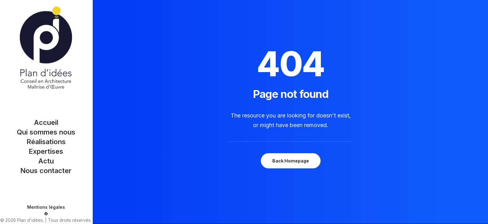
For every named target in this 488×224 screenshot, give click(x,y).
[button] (46, 214)
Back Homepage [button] (290, 160)
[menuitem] (46, 214)
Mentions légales (46, 207)
